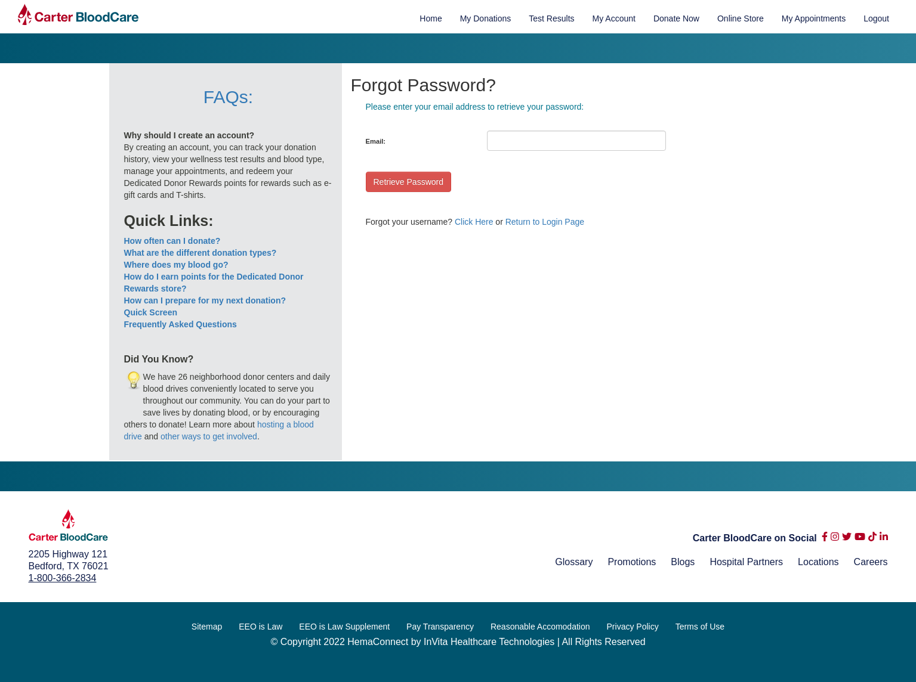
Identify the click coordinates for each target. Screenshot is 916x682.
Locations (818, 562)
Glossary (574, 562)
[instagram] (835, 539)
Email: (376, 141)
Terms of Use (700, 626)
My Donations (485, 18)
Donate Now (676, 18)
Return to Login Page (544, 222)
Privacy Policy (633, 626)
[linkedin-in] (884, 539)
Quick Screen (151, 312)
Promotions (631, 562)
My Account (614, 18)
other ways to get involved (209, 436)
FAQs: (228, 97)
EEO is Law (260, 626)
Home (431, 18)
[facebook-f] (825, 539)
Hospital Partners (746, 562)
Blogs (683, 562)
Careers (871, 562)
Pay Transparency (440, 626)
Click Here (474, 222)
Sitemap (207, 626)
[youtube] (860, 539)
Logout (876, 18)
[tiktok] (872, 539)
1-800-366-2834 (63, 578)
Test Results (551, 18)
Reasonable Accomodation (540, 626)
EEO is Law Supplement (344, 626)
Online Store (740, 18)
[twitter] (847, 539)
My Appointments (814, 18)
